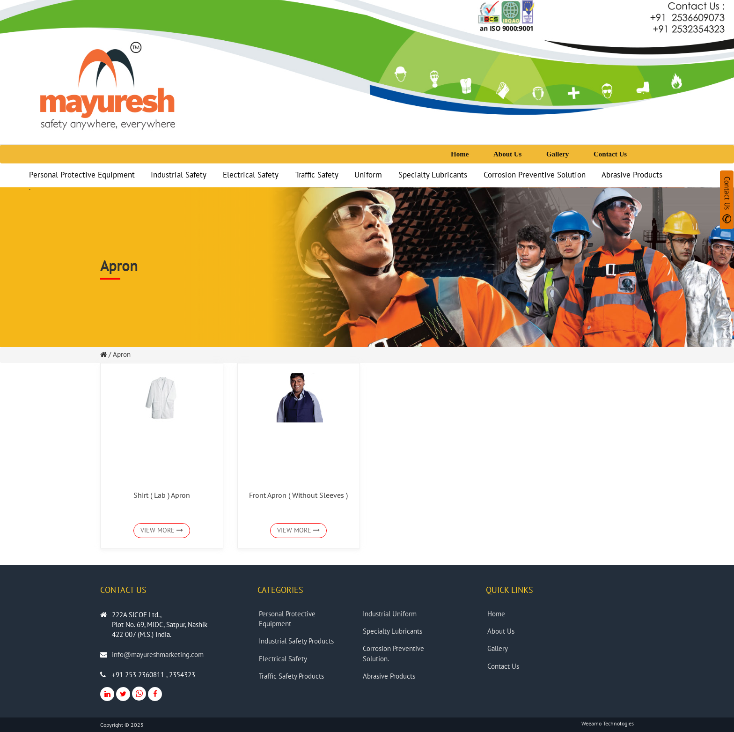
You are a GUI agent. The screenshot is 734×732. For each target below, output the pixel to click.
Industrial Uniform (390, 614)
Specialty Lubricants (432, 175)
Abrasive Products (632, 175)
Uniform (368, 175)
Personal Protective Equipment (82, 175)
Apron (122, 354)
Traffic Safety (316, 175)
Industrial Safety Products (297, 641)
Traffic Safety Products (292, 676)
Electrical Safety (251, 175)
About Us (507, 154)
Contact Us (610, 154)
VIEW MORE (161, 530)
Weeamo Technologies (607, 723)
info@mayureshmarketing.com (158, 655)
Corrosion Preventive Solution (535, 175)
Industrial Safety (178, 175)
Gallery (557, 154)
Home (460, 154)
